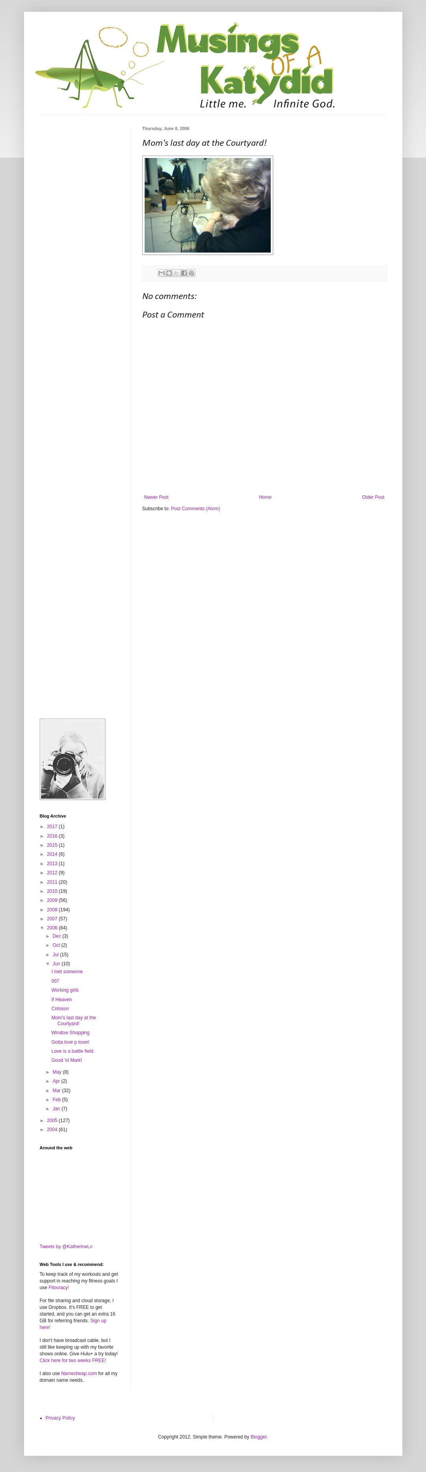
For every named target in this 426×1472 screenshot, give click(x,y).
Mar (57, 1090)
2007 (53, 919)
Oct (56, 945)
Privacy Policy (60, 1418)
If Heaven (61, 999)
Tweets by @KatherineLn (66, 1246)
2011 (53, 882)
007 (55, 981)
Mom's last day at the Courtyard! (73, 1020)
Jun (56, 963)
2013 (53, 863)
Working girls (64, 990)
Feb (57, 1099)
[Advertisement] (79, 165)
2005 (53, 1120)
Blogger (259, 1437)
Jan (56, 1108)
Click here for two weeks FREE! (73, 1360)
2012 (53, 872)
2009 (53, 900)
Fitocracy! (58, 1287)
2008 (53, 910)
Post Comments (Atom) (195, 508)
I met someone (66, 971)
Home (265, 497)
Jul (56, 954)
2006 (53, 928)
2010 (53, 891)
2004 (53, 1129)
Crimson (60, 1008)
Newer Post (156, 497)
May (57, 1072)
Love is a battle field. (72, 1051)
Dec (57, 936)
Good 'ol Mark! (66, 1060)
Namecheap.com (79, 1373)
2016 (53, 836)
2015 (53, 845)
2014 (53, 854)
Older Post (373, 497)
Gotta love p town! (70, 1042)
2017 (53, 826)
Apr (56, 1081)
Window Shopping (70, 1032)
